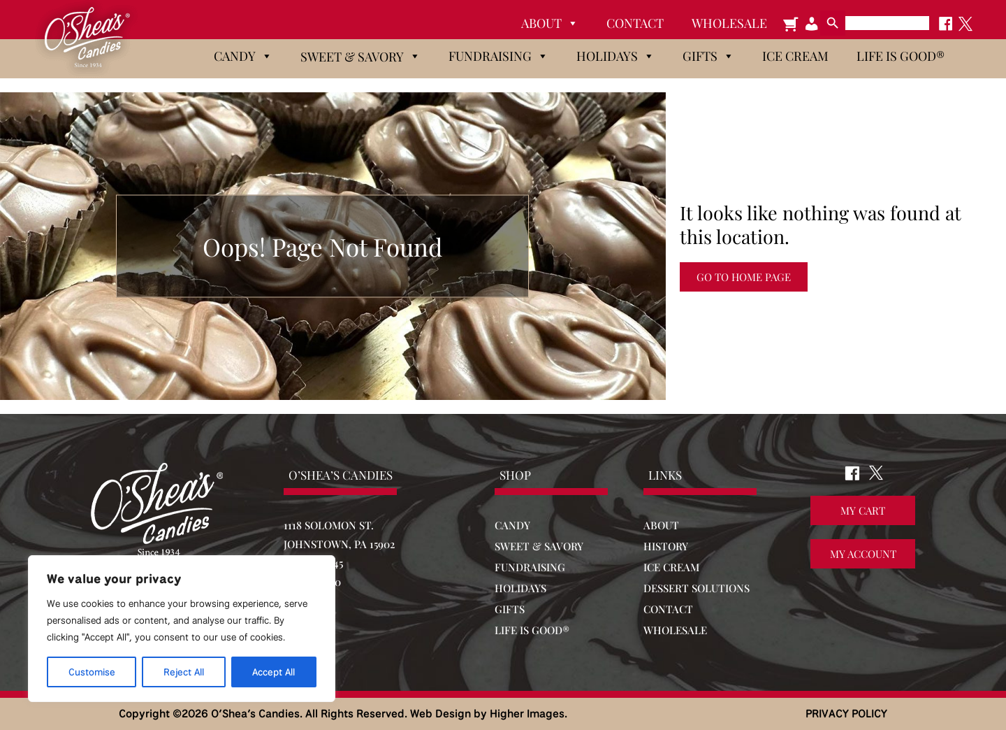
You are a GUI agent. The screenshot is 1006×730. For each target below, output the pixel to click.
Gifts (708, 56)
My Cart (862, 511)
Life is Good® (900, 56)
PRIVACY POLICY (846, 713)
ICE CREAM (671, 567)
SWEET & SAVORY (539, 546)
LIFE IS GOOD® (532, 630)
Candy (243, 56)
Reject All (183, 672)
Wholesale (729, 23)
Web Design (440, 713)
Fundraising (498, 56)
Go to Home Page (744, 277)
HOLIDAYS (520, 588)
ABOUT (661, 525)
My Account (863, 554)
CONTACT (668, 609)
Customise (91, 672)
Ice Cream (795, 56)
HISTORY (665, 546)
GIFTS (510, 609)
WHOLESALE (675, 630)
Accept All (273, 672)
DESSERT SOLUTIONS (696, 588)
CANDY (512, 525)
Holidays (615, 56)
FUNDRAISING (530, 567)
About (549, 23)
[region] (181, 628)
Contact (635, 23)
